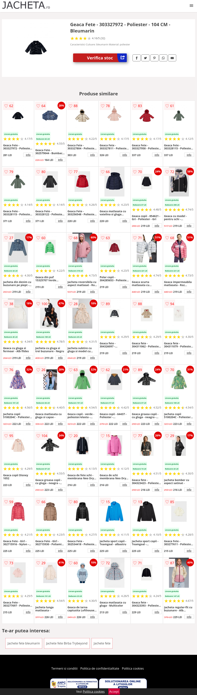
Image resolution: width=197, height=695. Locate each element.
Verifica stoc (107, 57)
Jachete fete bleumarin (24, 643)
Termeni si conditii (64, 668)
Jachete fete (102, 643)
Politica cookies (133, 668)
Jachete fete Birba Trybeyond (67, 643)
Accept (114, 691)
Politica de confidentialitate (99, 668)
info (28, 154)
